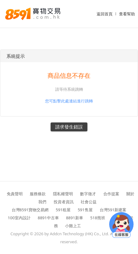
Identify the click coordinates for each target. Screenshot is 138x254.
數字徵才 (88, 193)
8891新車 (74, 217)
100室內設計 (19, 217)
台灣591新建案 (113, 209)
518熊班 (97, 217)
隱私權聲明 (63, 193)
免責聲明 (15, 193)
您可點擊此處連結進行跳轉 (69, 101)
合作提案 (111, 193)
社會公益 (89, 201)
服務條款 (38, 193)
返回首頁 (105, 14)
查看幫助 (127, 14)
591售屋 (85, 209)
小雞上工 (73, 225)
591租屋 (63, 209)
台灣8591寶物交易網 (30, 209)
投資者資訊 (64, 201)
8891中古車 (48, 217)
